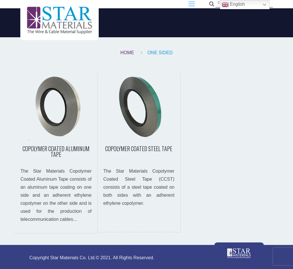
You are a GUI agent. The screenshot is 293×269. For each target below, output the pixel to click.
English (233, 4)
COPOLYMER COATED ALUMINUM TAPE (56, 151)
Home (127, 52)
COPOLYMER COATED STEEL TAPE (138, 148)
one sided (160, 52)
